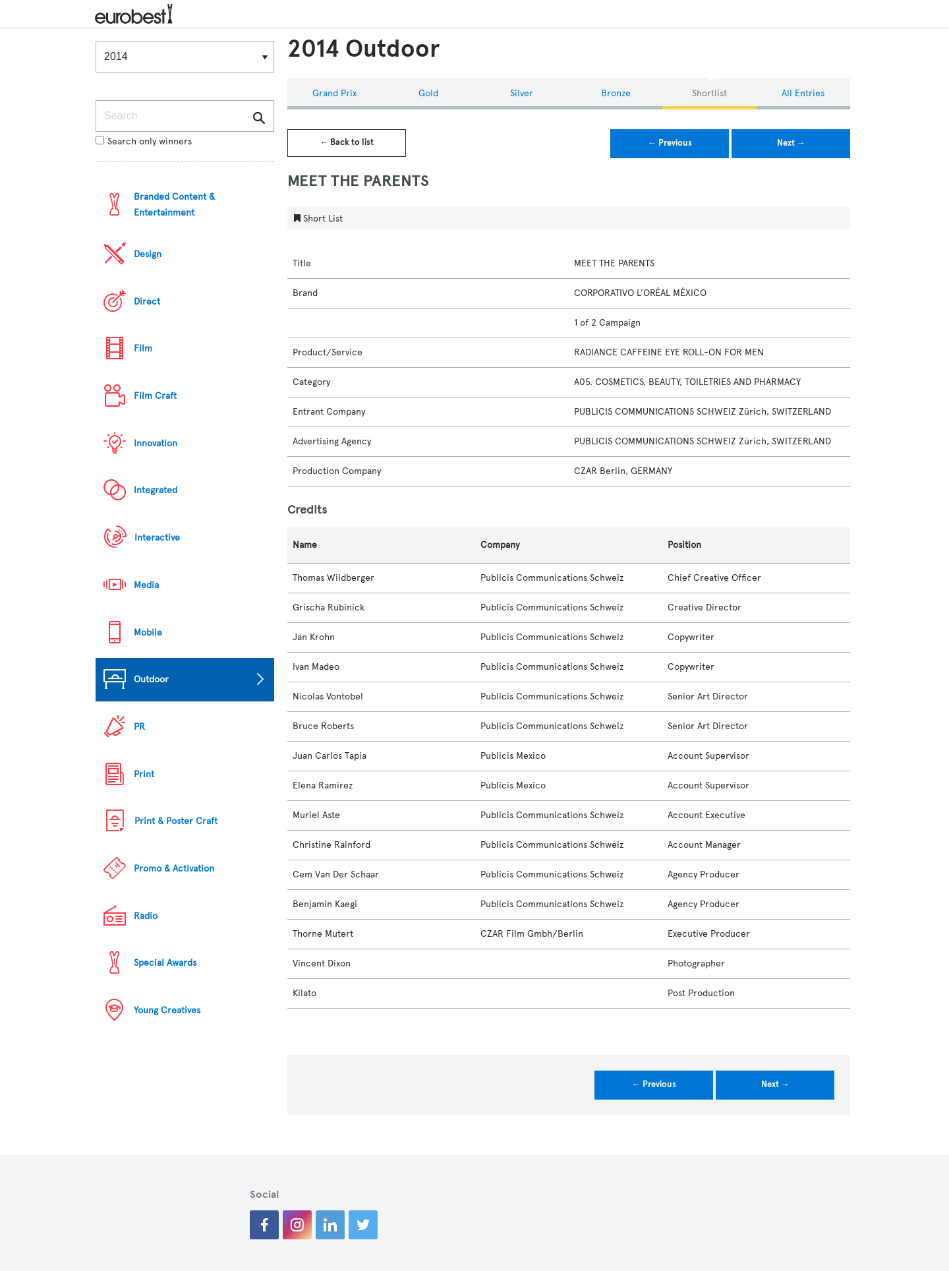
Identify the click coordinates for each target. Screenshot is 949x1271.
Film (143, 348)
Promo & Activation (174, 868)
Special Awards (165, 962)
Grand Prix (334, 93)
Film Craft (155, 395)
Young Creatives (167, 1010)
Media (146, 585)
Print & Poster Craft (175, 821)
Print (144, 774)
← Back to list (347, 142)
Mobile (148, 632)
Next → (791, 143)
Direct (147, 301)
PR (139, 726)
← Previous (670, 143)
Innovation (155, 443)
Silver (521, 93)
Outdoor (151, 679)
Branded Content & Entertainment (174, 204)
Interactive (157, 537)
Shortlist (709, 93)
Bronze (616, 93)
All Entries (803, 93)
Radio (146, 916)
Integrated (155, 490)
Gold (428, 93)
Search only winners (144, 141)
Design (147, 254)
